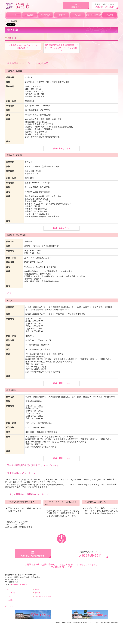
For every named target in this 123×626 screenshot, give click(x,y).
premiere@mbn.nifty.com (18, 584)
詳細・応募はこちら (61, 149)
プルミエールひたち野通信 (93, 15)
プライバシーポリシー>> (11, 606)
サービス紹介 (45, 15)
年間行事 (62, 15)
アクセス (78, 15)
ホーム (14, 15)
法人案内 (30, 15)
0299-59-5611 (11, 527)
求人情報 (110, 15)
